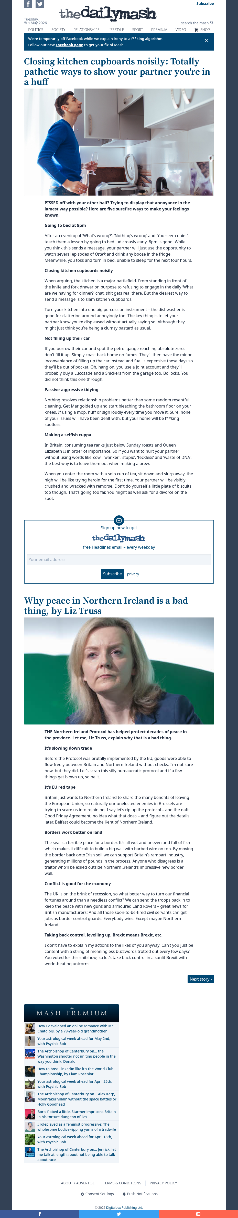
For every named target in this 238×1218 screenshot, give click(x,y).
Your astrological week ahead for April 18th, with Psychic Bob (74, 1139)
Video (181, 29)
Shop (202, 29)
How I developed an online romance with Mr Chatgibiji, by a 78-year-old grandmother (75, 1028)
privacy (133, 574)
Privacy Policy (163, 1183)
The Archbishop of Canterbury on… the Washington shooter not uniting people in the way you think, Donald (76, 1056)
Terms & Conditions (122, 1183)
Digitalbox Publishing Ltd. (124, 1207)
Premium (159, 29)
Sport (137, 29)
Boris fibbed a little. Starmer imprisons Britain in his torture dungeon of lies (76, 1114)
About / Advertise (77, 1183)
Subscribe (112, 574)
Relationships (86, 29)
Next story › (201, 979)
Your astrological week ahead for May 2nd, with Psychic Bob (73, 1041)
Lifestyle (116, 29)
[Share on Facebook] (39, 1214)
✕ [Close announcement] (206, 40)
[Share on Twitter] (119, 1214)
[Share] (198, 1214)
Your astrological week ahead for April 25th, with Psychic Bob (74, 1084)
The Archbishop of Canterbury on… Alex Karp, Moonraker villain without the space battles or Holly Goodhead (76, 1099)
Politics (35, 29)
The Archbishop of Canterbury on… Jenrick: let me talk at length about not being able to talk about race (76, 1154)
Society (58, 29)
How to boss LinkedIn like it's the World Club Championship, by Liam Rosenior (75, 1071)
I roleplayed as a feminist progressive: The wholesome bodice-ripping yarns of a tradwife (76, 1127)
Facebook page (69, 44)
